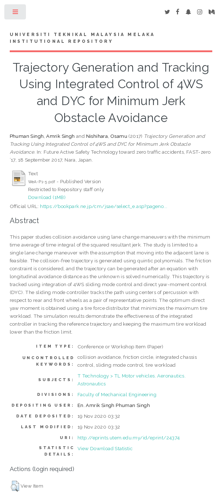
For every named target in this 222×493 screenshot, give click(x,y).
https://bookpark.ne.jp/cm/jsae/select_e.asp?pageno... (103, 206)
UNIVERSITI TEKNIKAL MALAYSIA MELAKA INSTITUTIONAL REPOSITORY (82, 38)
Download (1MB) (47, 197)
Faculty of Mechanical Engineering (116, 394)
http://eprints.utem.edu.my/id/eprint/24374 (128, 437)
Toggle (15, 13)
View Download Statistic (105, 448)
